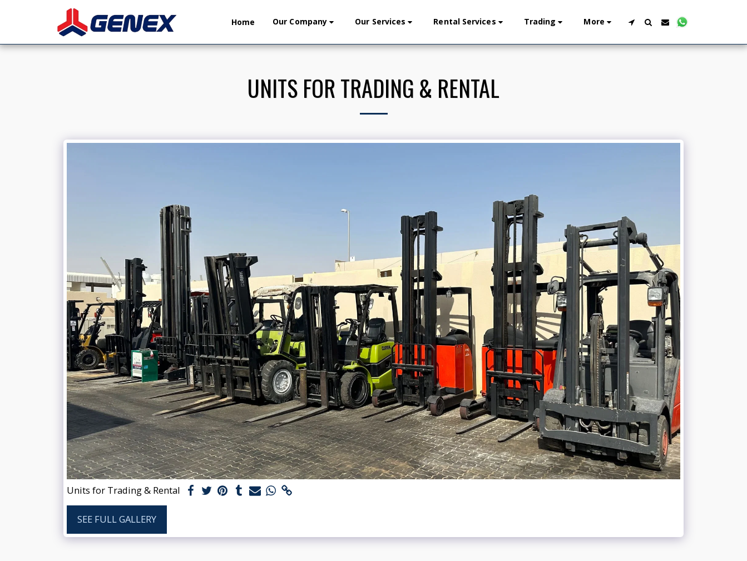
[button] (304, 22)
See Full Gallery (116, 519)
